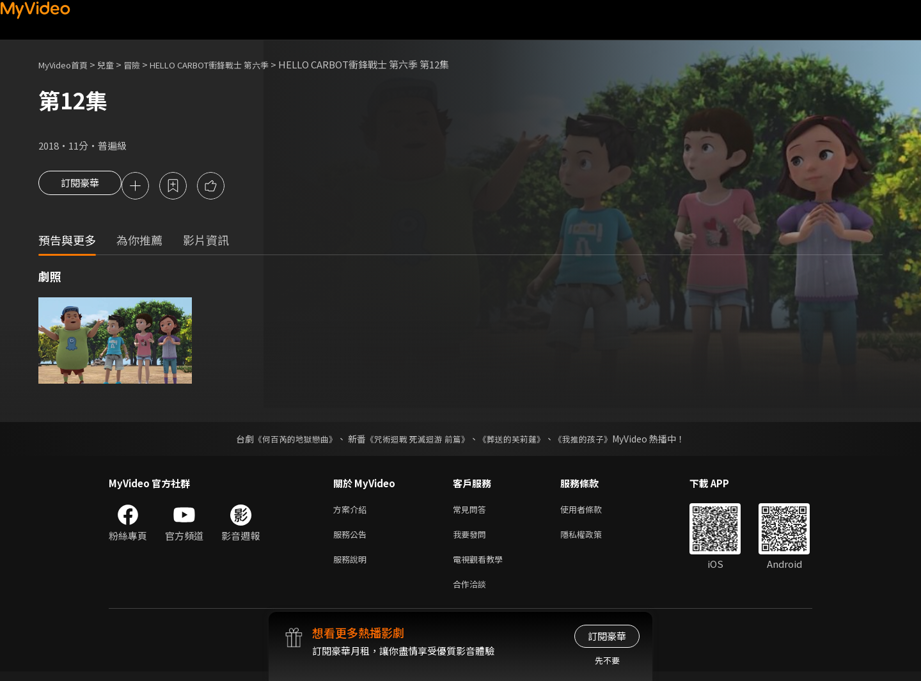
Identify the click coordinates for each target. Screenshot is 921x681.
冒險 (144, 64)
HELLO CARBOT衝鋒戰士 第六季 (233, 64)
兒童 (115, 64)
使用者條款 (592, 512)
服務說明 (352, 565)
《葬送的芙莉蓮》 (517, 440)
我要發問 (472, 538)
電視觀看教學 (481, 565)
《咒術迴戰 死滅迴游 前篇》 (416, 440)
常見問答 (472, 512)
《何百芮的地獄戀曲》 (287, 440)
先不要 (607, 660)
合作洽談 (472, 592)
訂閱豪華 (80, 186)
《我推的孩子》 (593, 440)
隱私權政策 (592, 538)
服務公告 (352, 538)
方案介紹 (352, 512)
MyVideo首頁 (67, 64)
